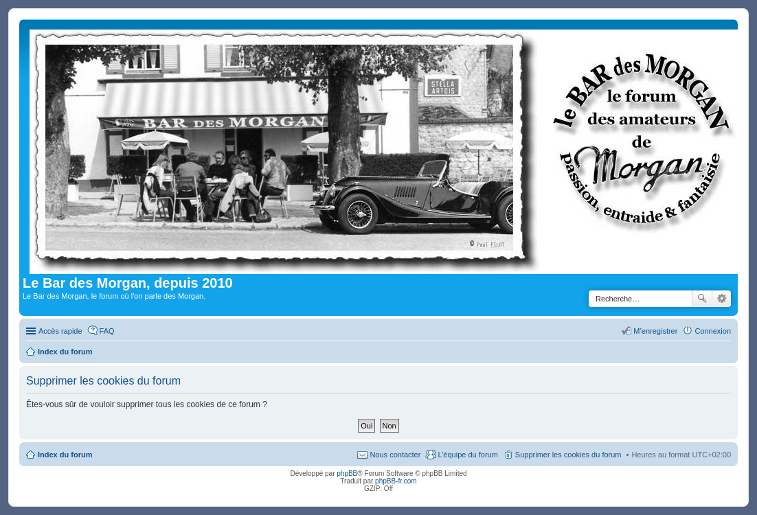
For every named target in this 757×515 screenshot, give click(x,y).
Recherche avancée (721, 298)
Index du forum (65, 454)
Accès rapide (60, 331)
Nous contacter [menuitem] (395, 454)
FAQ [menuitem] (107, 331)
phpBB (347, 473)
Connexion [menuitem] (712, 331)
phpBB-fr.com (396, 481)
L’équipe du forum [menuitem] (467, 454)
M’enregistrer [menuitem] (655, 331)
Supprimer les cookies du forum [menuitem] (568, 454)
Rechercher (702, 298)
